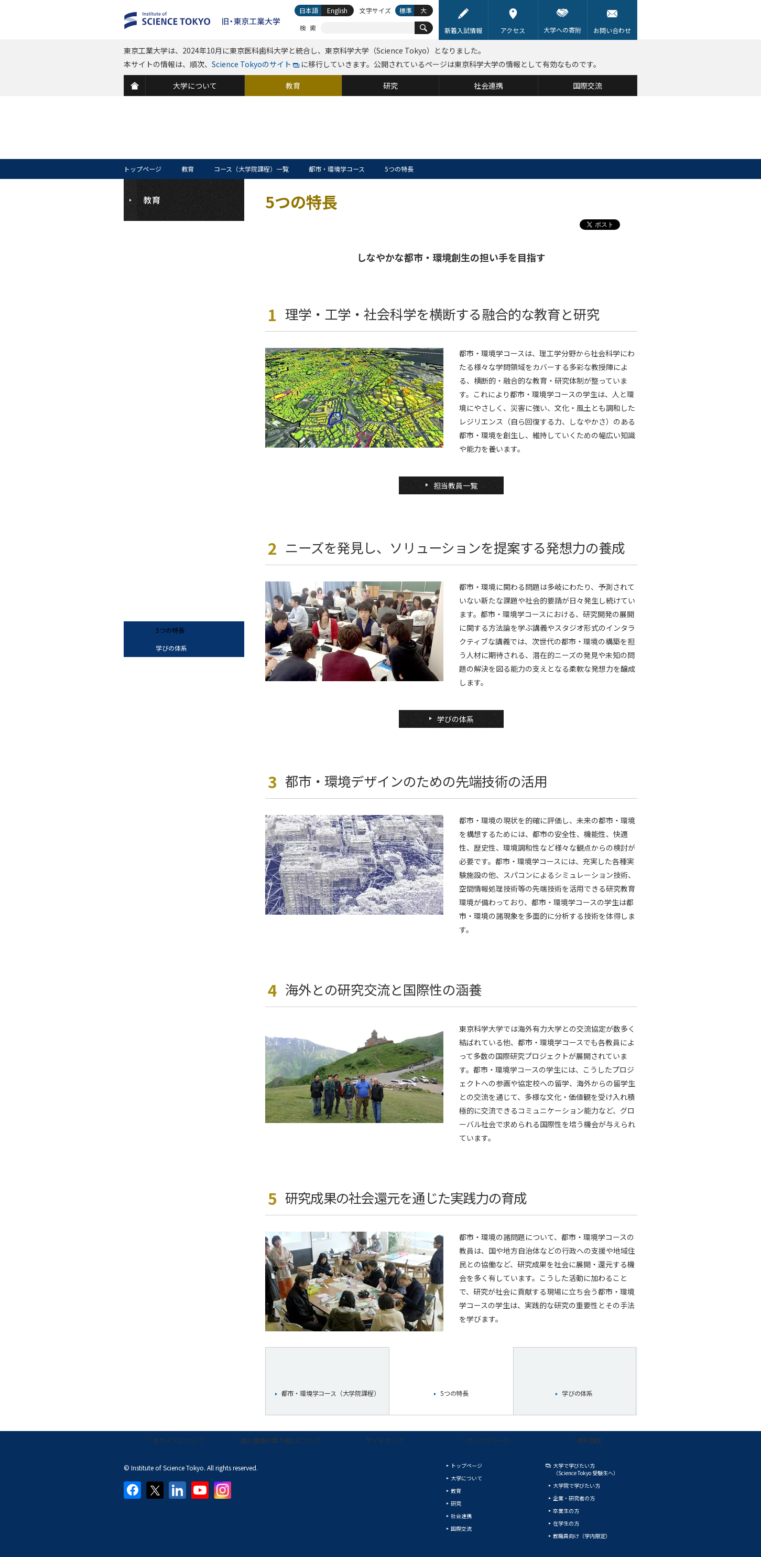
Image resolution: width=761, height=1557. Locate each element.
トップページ (142, 168)
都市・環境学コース (337, 168)
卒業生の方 (566, 1510)
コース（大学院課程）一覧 (251, 168)
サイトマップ (385, 1440)
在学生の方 (566, 1523)
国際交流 (461, 1528)
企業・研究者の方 (574, 1498)
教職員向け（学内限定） (582, 1536)
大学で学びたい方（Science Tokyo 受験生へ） (585, 1469)
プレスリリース (487, 1440)
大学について (466, 1478)
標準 (405, 10)
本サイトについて (178, 1440)
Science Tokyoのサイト (251, 64)
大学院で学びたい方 (576, 1485)
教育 (187, 168)
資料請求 (589, 1440)
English (337, 10)
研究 (456, 1503)
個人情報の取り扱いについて (281, 1440)
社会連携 (461, 1516)
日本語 (308, 10)
